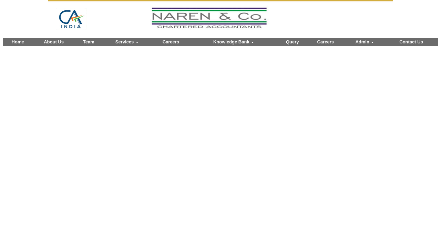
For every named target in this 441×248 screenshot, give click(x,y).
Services (127, 41)
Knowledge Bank (233, 41)
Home (18, 41)
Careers (171, 41)
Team (88, 41)
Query (292, 41)
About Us (54, 41)
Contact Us (411, 41)
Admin (364, 41)
